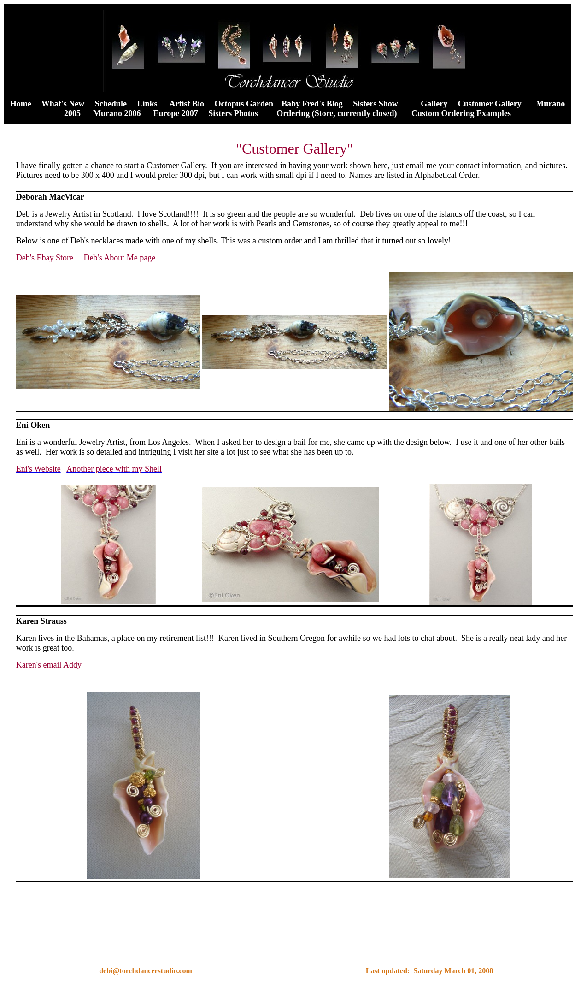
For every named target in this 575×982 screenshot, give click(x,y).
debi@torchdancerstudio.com (145, 972)
